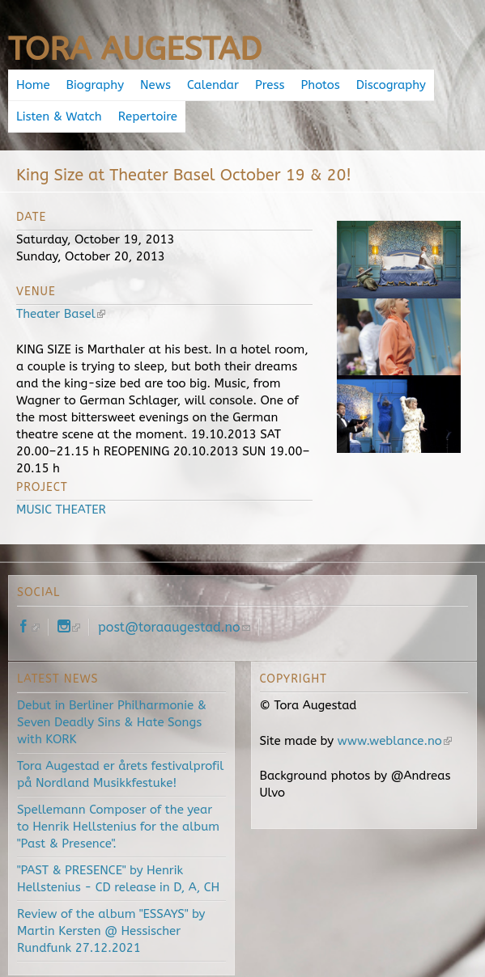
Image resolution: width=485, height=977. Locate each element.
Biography (95, 85)
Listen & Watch (59, 116)
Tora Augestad (135, 49)
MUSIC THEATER (61, 509)
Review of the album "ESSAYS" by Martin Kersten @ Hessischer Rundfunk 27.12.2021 (111, 931)
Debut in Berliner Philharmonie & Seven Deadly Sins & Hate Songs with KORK (111, 722)
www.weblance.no (395, 741)
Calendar (213, 85)
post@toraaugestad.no (174, 627)
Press (269, 85)
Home (33, 85)
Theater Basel (60, 314)
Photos (320, 85)
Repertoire (147, 116)
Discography (391, 85)
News (155, 85)
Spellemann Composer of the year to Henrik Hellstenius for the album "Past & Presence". (118, 826)
